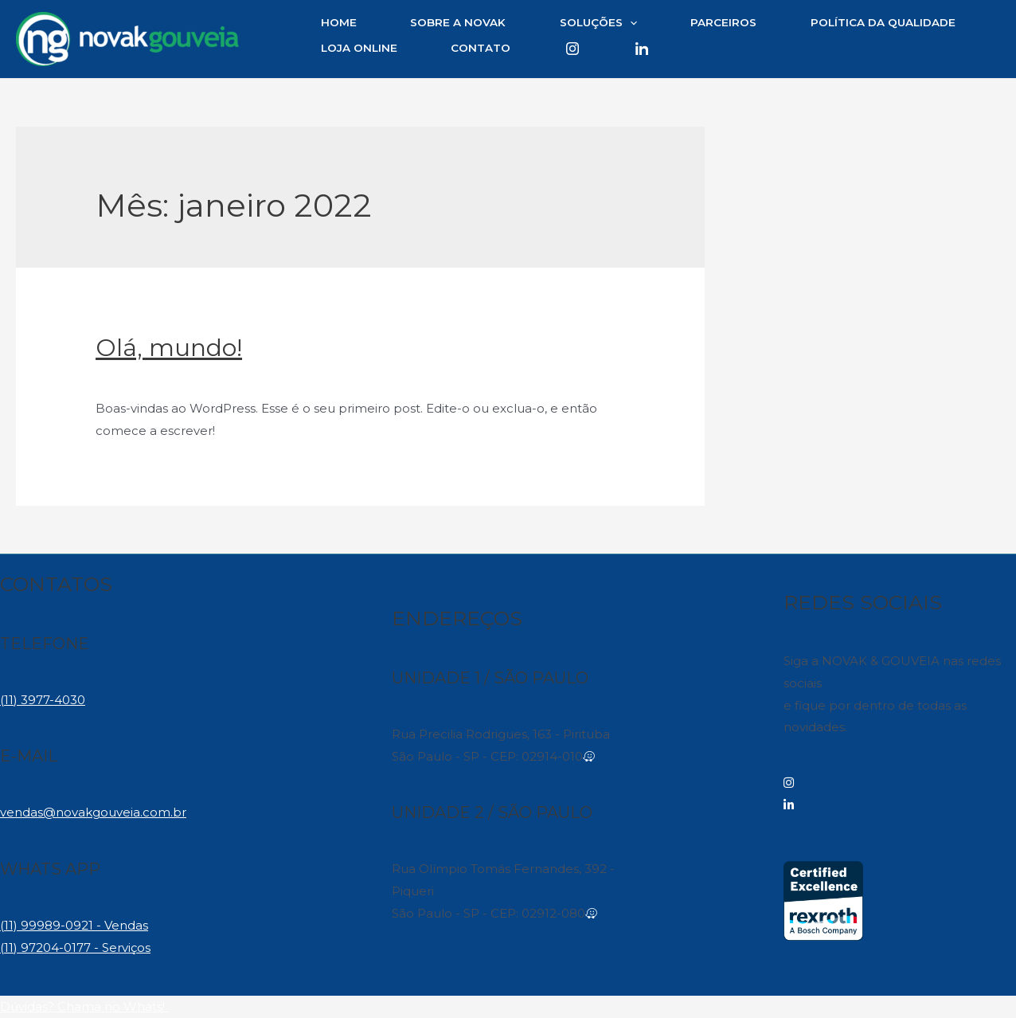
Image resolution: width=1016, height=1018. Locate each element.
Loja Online (359, 47)
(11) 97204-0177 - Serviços (75, 947)
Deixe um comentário (162, 376)
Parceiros (723, 22)
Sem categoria (283, 376)
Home (339, 22)
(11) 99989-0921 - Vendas (74, 925)
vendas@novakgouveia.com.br (93, 812)
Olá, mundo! (169, 347)
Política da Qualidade (883, 22)
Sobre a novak (458, 22)
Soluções (598, 23)
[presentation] (630, 23)
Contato (480, 47)
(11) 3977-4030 (42, 699)
